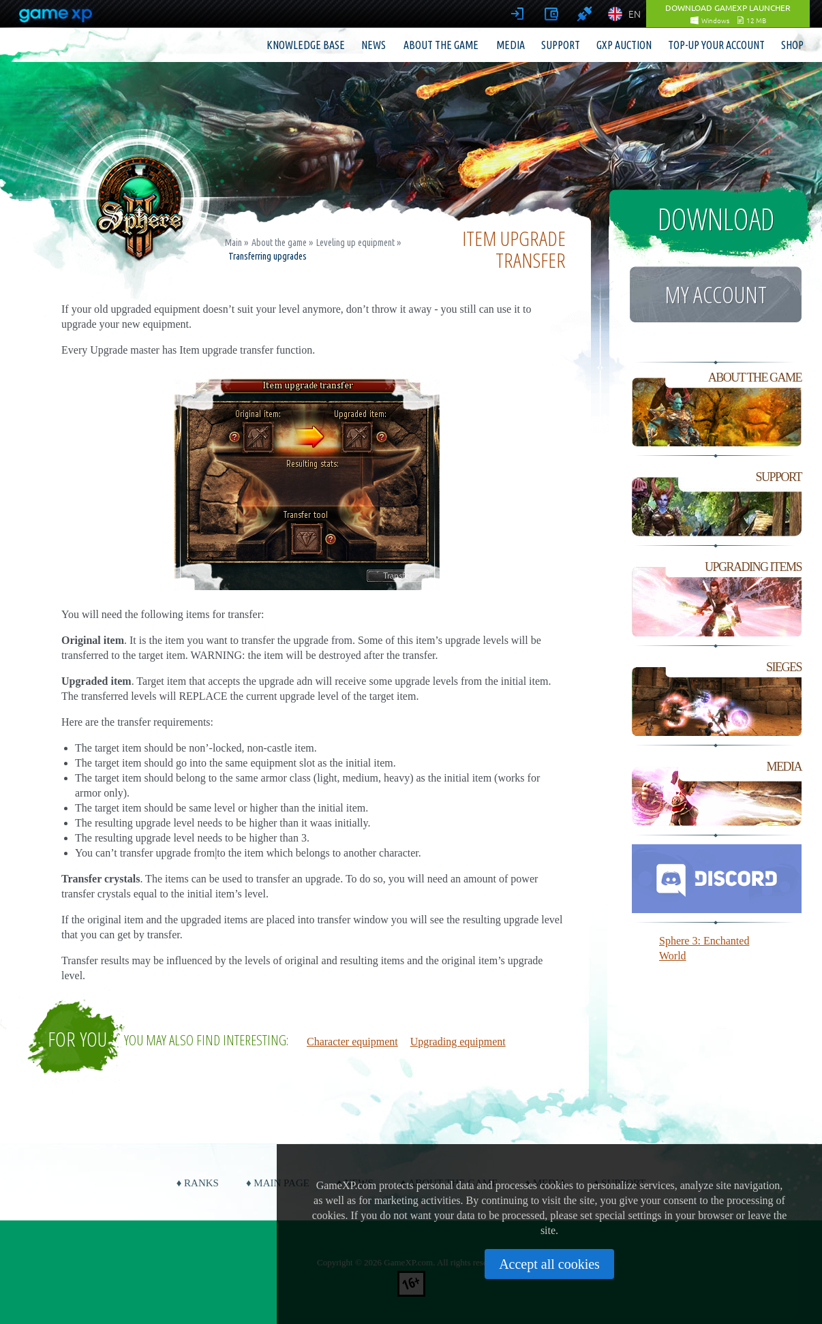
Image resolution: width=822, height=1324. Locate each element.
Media (510, 45)
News (373, 45)
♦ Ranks (198, 1182)
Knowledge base (306, 45)
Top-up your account (716, 45)
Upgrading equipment (458, 1041)
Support (560, 45)
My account (716, 294)
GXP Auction (624, 45)
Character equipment (352, 1041)
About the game (441, 45)
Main (233, 242)
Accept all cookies (549, 1264)
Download (716, 218)
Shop (792, 45)
